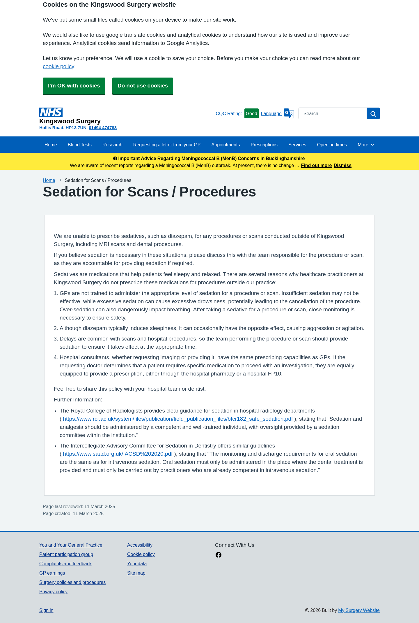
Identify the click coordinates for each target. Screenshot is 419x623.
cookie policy (58, 66)
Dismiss (342, 165)
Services (297, 144)
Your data (137, 563)
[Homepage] (126, 116)
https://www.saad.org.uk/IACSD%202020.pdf (118, 454)
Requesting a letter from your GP (167, 144)
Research (112, 144)
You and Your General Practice (70, 545)
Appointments (226, 144)
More (366, 144)
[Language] (277, 113)
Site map (136, 573)
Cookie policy (141, 554)
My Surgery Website (359, 610)
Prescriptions (264, 144)
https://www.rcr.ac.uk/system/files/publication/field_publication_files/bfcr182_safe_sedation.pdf (178, 419)
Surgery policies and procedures (72, 582)
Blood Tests (80, 144)
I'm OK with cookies (74, 85)
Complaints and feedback (65, 563)
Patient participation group (66, 554)
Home (51, 144)
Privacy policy (53, 591)
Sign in (46, 610)
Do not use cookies (143, 85)
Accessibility (139, 545)
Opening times (332, 144)
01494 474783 (103, 127)
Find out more (316, 165)
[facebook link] (218, 555)
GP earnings (52, 573)
